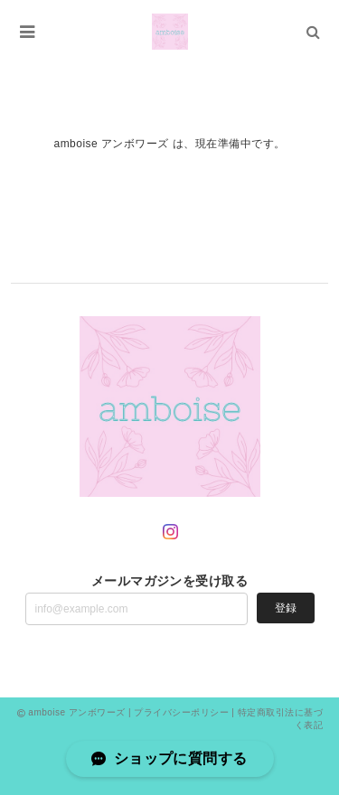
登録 (286, 608)
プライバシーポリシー (181, 712)
